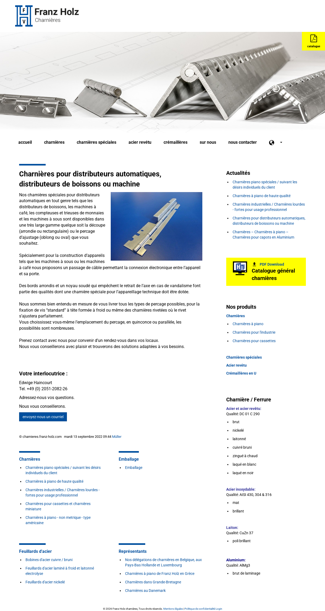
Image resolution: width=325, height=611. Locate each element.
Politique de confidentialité (200, 608)
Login (219, 608)
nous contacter (242, 142)
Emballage (133, 467)
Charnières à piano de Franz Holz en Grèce (159, 573)
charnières (54, 142)
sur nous (208, 142)
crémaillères (175, 142)
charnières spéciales (96, 142)
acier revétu (140, 142)
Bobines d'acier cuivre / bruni (48, 560)
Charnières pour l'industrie (254, 332)
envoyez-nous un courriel (43, 417)
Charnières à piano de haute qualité (54, 481)
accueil (25, 142)
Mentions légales (173, 608)
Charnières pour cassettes (254, 341)
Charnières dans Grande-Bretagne (153, 582)
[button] (275, 142)
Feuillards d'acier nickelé (45, 582)
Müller (116, 437)
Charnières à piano (248, 324)
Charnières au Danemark (145, 590)
